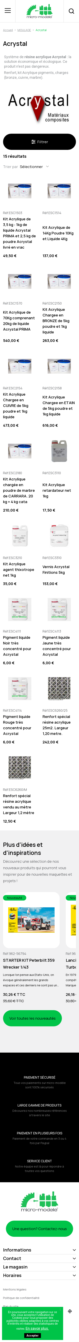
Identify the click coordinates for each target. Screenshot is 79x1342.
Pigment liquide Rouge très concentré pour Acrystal (17, 725)
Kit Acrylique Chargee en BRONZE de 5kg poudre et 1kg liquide (56, 320)
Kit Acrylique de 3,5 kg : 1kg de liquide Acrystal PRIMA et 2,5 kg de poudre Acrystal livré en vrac (19, 233)
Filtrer (39, 141)
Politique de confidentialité (21, 1298)
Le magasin (15, 1267)
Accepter (32, 1335)
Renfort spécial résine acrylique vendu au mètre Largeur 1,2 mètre (18, 804)
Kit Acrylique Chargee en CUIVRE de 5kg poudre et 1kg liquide (15, 405)
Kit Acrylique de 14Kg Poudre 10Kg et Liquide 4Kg (58, 233)
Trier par (10, 166)
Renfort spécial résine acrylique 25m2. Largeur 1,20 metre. (57, 725)
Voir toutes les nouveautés (32, 1018)
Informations (17, 1250)
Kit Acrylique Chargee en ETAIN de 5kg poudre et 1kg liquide (59, 405)
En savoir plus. (37, 1328)
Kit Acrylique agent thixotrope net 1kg (18, 569)
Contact (12, 1258)
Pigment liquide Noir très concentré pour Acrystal (17, 646)
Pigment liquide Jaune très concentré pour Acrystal (57, 646)
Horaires (12, 1275)
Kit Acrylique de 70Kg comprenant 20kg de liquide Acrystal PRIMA (19, 321)
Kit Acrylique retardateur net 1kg (57, 490)
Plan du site (11, 1306)
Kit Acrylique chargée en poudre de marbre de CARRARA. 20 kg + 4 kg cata (19, 490)
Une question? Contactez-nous (39, 1228)
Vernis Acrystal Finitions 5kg (56, 569)
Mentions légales (14, 1289)
